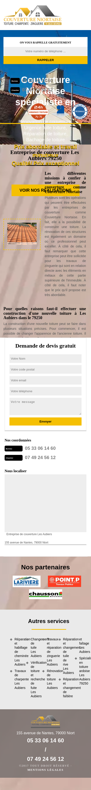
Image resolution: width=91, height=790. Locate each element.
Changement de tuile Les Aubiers (35, 647)
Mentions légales (45, 769)
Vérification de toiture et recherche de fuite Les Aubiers (35, 679)
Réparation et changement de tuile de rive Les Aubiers (67, 656)
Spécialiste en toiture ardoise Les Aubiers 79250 (83, 670)
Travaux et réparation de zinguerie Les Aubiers (51, 651)
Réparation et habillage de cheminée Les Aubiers (19, 651)
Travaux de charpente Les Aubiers (19, 679)
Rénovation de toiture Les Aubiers (51, 679)
